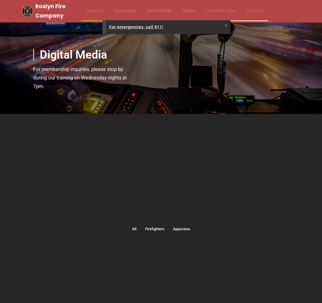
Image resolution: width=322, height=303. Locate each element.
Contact (254, 11)
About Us (95, 11)
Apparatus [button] (181, 229)
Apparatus (125, 11)
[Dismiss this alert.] (226, 26)
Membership (159, 11)
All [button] (134, 229)
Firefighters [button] (154, 229)
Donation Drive (220, 11)
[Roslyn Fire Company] (49, 11)
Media (189, 11)
